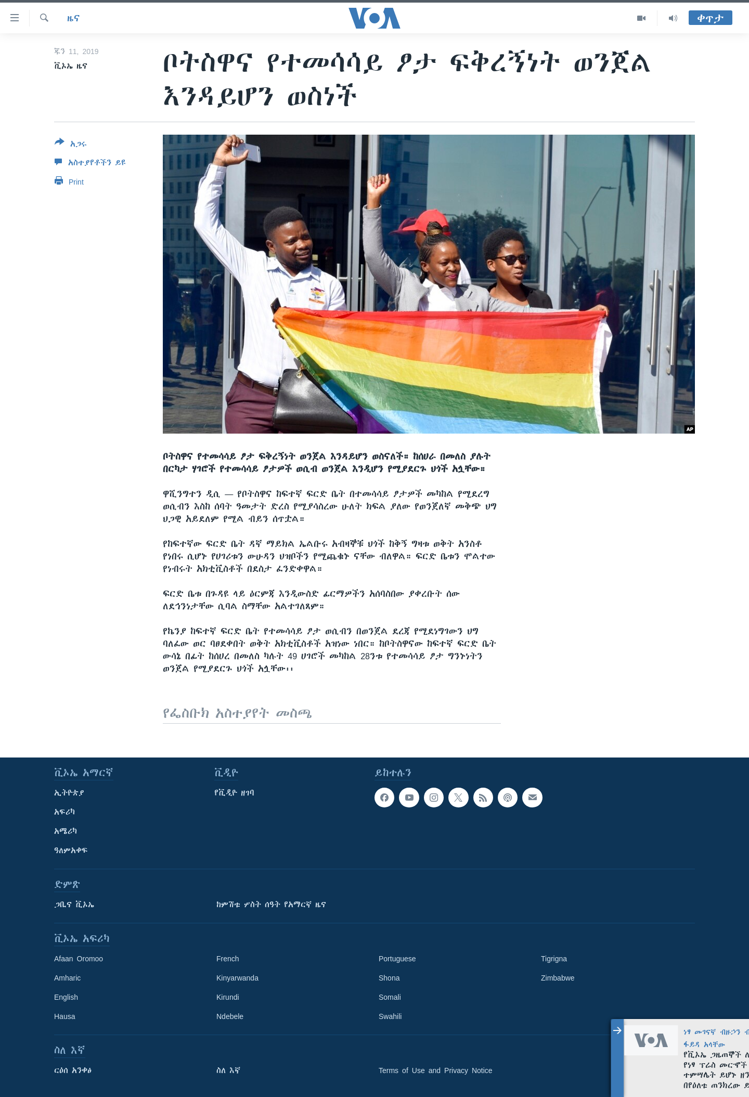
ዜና (73, 18)
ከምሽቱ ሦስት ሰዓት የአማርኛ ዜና (271, 904)
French (227, 958)
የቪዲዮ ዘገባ (234, 793)
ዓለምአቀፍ (71, 850)
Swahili (390, 1016)
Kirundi (227, 997)
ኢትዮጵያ (69, 793)
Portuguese (397, 958)
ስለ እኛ (228, 1070)
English (66, 997)
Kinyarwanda (237, 978)
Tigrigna (554, 958)
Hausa (64, 1016)
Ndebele (229, 1016)
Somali (390, 997)
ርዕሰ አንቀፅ (73, 1070)
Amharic (67, 978)
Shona (389, 978)
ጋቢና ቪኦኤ (74, 904)
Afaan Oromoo (78, 958)
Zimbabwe (558, 978)
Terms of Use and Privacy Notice (436, 1070)
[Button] (71, 145)
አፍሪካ (64, 812)
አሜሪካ (65, 831)
